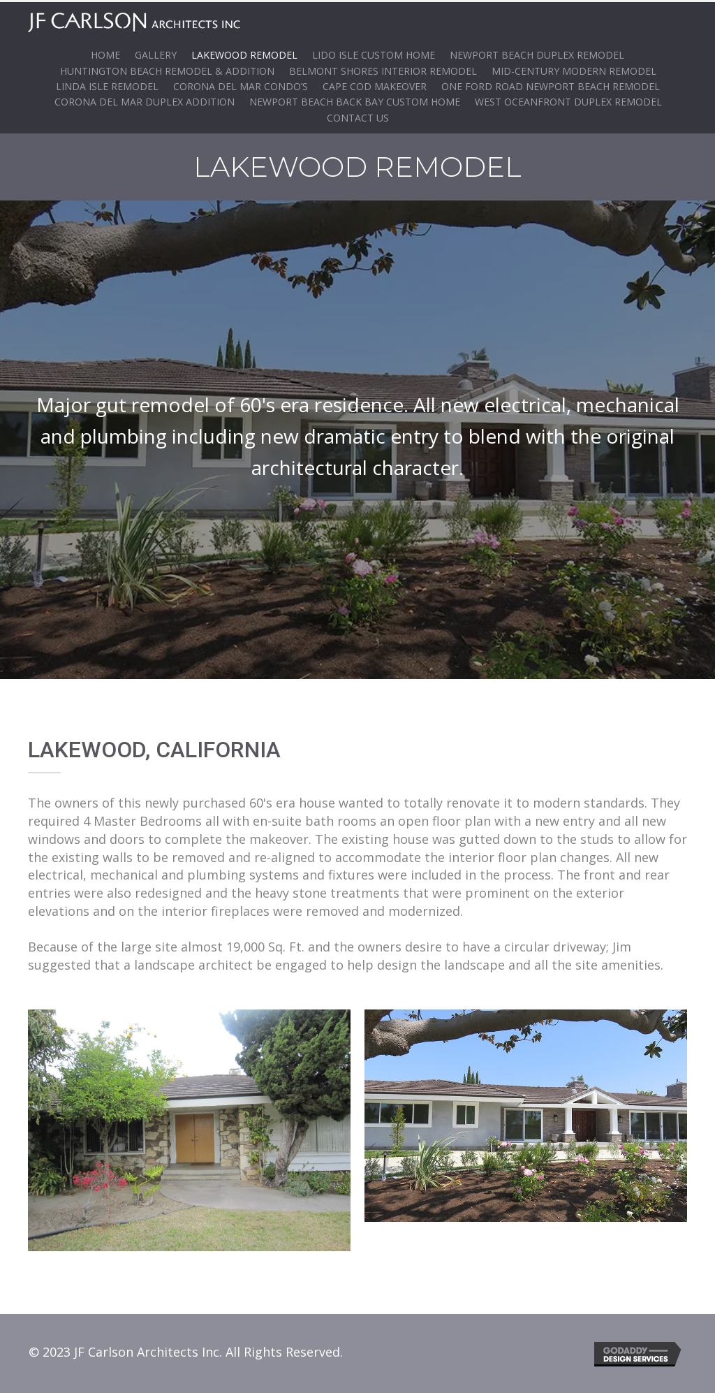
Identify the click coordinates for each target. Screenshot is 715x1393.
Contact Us (358, 115)
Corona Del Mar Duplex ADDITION (144, 100)
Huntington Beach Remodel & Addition (167, 68)
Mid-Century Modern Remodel (574, 68)
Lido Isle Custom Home (373, 52)
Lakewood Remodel (244, 52)
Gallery (156, 52)
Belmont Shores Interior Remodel (383, 68)
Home (105, 52)
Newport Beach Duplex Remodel (537, 52)
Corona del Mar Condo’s (240, 84)
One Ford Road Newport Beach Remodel (550, 84)
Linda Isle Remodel (107, 84)
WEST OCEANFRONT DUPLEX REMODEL (568, 100)
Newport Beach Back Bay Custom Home (354, 100)
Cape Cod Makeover (375, 84)
